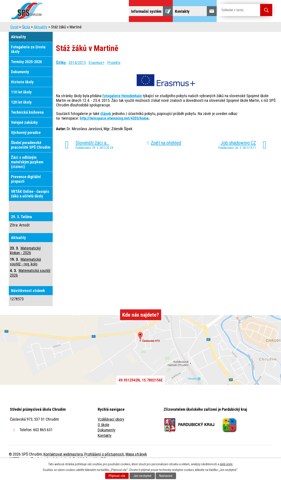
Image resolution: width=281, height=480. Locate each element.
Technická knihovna (27, 124)
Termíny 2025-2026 (26, 74)
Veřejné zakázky (24, 134)
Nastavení (165, 476)
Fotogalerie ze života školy (28, 61)
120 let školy (21, 114)
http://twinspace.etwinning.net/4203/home (114, 130)
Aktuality (40, 39)
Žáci (168, 28)
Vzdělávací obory (111, 431)
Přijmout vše (117, 476)
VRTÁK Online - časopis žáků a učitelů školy (30, 206)
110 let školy (21, 104)
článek (105, 126)
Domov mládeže (111, 28)
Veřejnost (189, 28)
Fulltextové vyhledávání (248, 28)
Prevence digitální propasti (26, 191)
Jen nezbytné (142, 476)
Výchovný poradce (26, 144)
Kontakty (105, 447)
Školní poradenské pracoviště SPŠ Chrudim (30, 157)
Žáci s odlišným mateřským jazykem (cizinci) (27, 174)
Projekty (212, 28)
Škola (60, 28)
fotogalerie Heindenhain (122, 108)
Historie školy (22, 94)
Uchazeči (81, 28)
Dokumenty (20, 84)
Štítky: (61, 75)
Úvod (43, 28)
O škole (103, 437)
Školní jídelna (144, 28)
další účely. (226, 464)
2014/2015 (77, 75)
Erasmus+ (96, 75)
